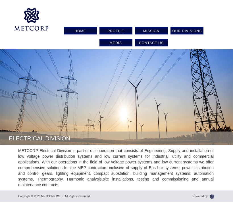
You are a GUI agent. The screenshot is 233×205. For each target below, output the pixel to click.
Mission (151, 31)
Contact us (151, 43)
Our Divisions (187, 31)
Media (116, 43)
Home (80, 31)
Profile (115, 31)
